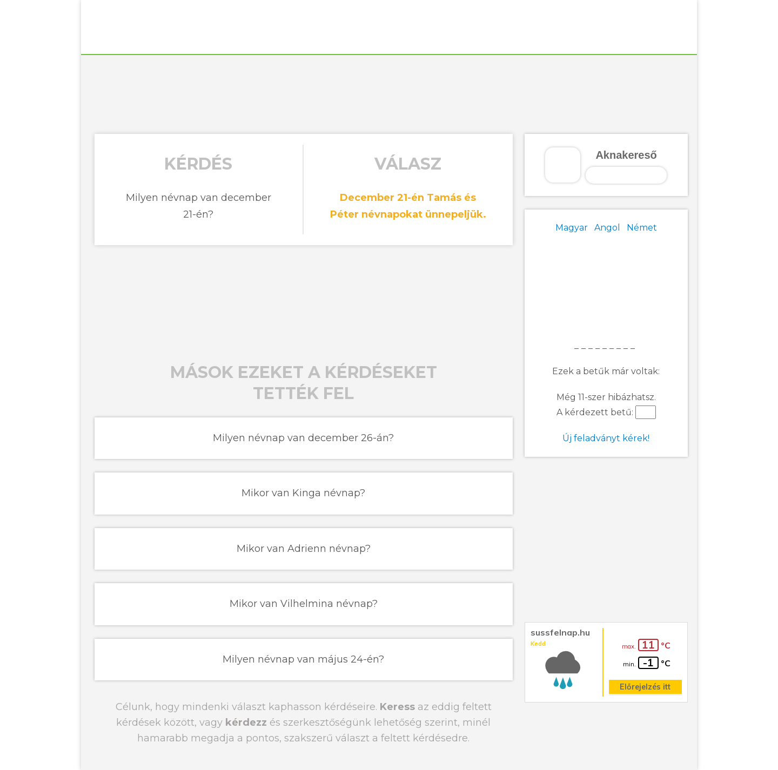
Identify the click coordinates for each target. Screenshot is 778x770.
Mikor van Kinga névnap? (303, 493)
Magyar (571, 227)
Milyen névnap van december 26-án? (303, 438)
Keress (397, 707)
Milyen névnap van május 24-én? (303, 659)
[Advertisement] (389, 93)
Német (642, 227)
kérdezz (246, 722)
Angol (607, 227)
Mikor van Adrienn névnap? (304, 549)
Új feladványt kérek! (605, 438)
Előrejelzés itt (645, 687)
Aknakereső (625, 155)
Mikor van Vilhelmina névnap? (304, 604)
